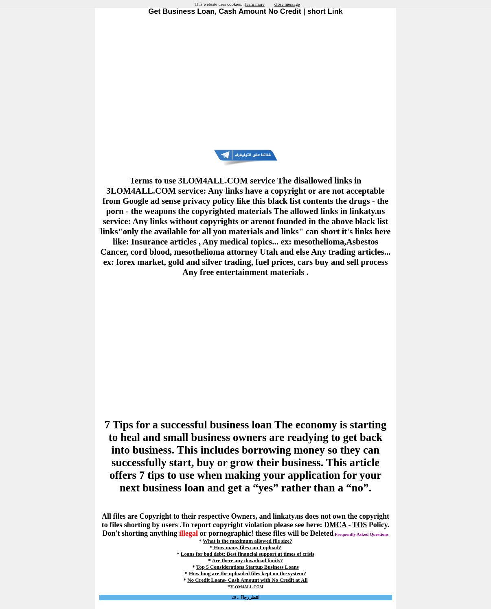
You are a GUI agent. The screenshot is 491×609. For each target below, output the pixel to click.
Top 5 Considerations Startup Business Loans (247, 567)
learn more (254, 4)
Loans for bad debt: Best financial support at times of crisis (247, 554)
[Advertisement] (245, 83)
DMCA (335, 525)
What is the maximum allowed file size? (247, 541)
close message (287, 4)
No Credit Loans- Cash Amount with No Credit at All (247, 580)
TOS (360, 525)
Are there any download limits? (247, 560)
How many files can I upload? (247, 547)
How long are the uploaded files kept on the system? (247, 573)
